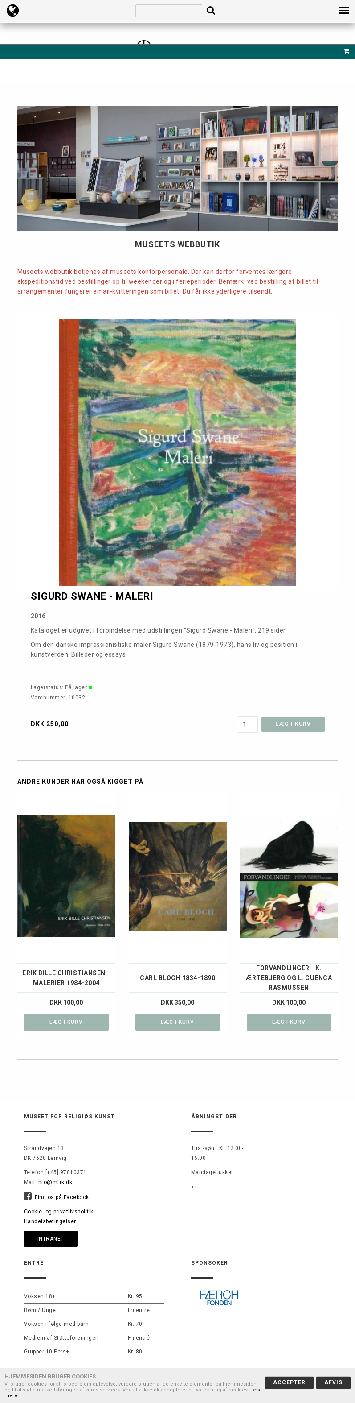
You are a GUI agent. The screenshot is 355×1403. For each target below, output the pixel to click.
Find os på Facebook (62, 1197)
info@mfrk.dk (54, 1182)
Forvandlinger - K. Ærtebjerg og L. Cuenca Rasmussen (289, 977)
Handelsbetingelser (50, 1221)
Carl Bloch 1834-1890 (177, 977)
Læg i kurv (66, 1022)
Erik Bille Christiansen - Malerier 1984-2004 (66, 977)
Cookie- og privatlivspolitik (59, 1211)
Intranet (50, 1239)
